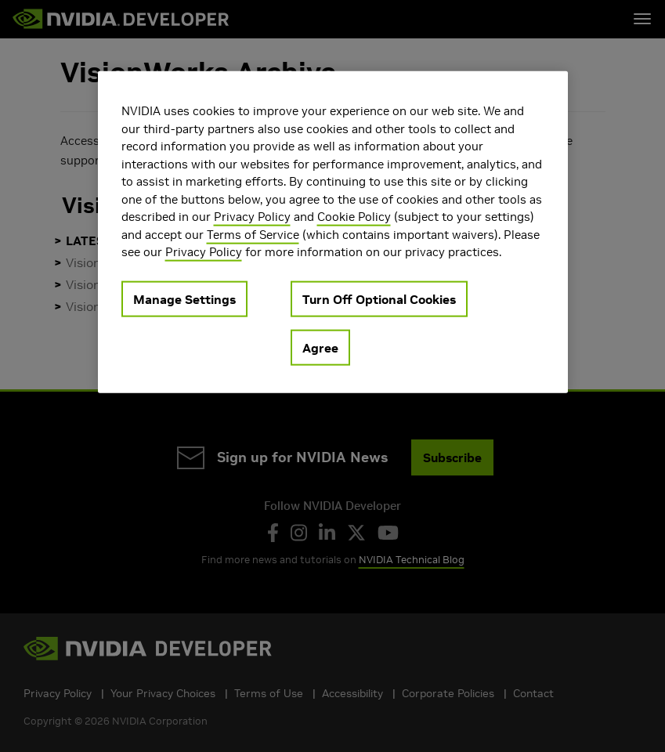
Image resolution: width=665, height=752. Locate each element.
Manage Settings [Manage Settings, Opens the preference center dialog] (184, 298)
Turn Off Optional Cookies (379, 298)
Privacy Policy (252, 216)
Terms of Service (253, 233)
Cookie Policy (354, 216)
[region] (333, 232)
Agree (320, 347)
